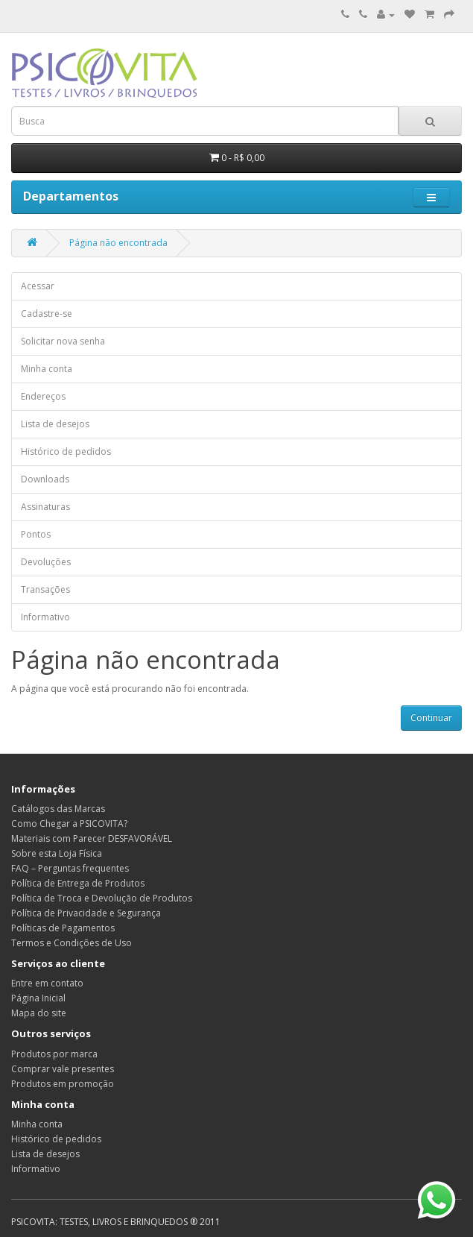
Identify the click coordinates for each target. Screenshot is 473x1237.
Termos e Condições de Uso (71, 943)
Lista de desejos (55, 424)
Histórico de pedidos (66, 451)
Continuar (431, 717)
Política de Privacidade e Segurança (86, 913)
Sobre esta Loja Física (56, 853)
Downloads (45, 479)
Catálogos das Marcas (58, 808)
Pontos (36, 534)
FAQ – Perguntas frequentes (70, 868)
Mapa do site (38, 1013)
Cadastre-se (46, 313)
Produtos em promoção (62, 1083)
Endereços (43, 396)
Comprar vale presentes (62, 1069)
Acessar (37, 286)
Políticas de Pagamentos (63, 928)
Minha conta (46, 368)
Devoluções (46, 561)
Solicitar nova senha (63, 341)
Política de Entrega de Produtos (78, 883)
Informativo (45, 617)
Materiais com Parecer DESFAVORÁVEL (91, 838)
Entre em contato (47, 983)
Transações (45, 589)
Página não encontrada (118, 242)
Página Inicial (38, 998)
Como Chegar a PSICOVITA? (69, 823)
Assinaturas (45, 506)
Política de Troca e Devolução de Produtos (101, 898)
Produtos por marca (54, 1054)
